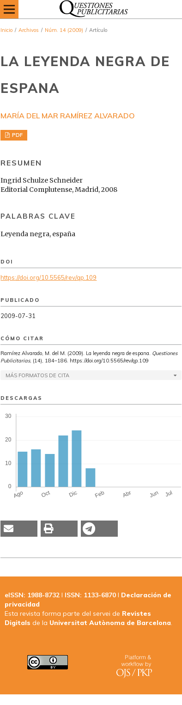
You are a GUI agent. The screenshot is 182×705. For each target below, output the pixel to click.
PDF (17, 135)
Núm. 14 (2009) (64, 30)
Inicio (6, 30)
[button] (18, 529)
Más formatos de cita (37, 375)
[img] (91, 9)
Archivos (28, 30)
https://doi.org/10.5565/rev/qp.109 (48, 277)
